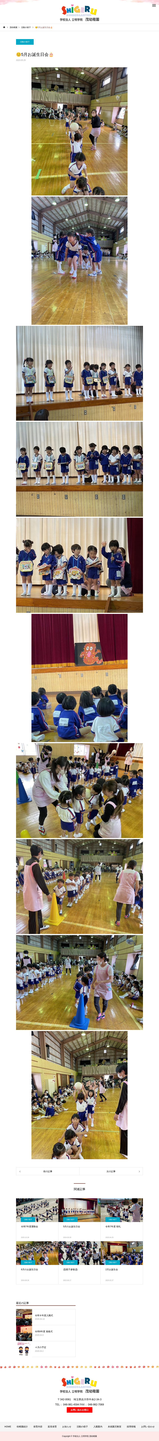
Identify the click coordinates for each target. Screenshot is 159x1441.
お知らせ (66, 1426)
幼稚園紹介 (22, 1426)
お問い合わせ (148, 1426)
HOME (7, 1426)
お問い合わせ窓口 (80, 1410)
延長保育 (52, 1426)
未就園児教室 (114, 1426)
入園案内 (97, 1426)
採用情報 (131, 1426)
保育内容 (37, 1426)
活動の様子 (25, 42)
